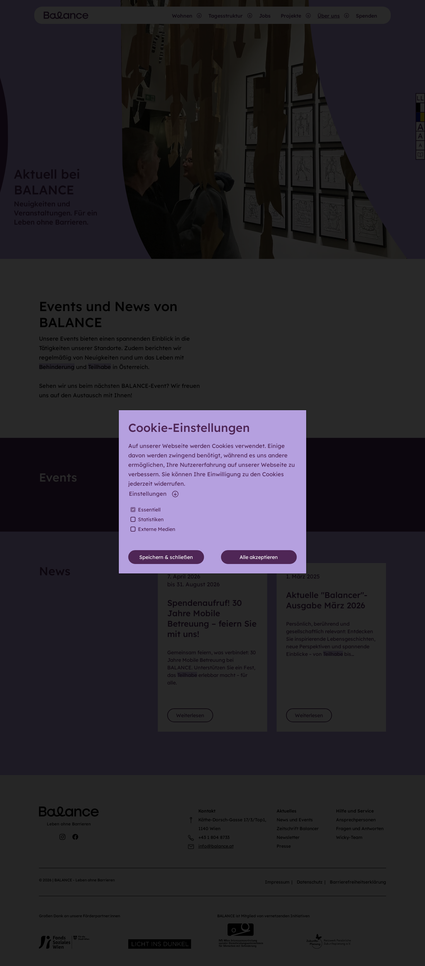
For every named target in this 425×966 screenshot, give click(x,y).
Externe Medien (156, 529)
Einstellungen (154, 494)
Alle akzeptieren (259, 557)
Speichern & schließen (166, 557)
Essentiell (149, 509)
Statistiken (151, 519)
